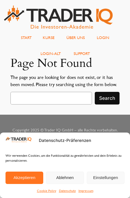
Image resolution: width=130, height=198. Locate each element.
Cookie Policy (46, 190)
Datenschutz (67, 190)
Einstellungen (105, 177)
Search (107, 98)
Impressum (85, 190)
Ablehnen (65, 177)
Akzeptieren (24, 177)
